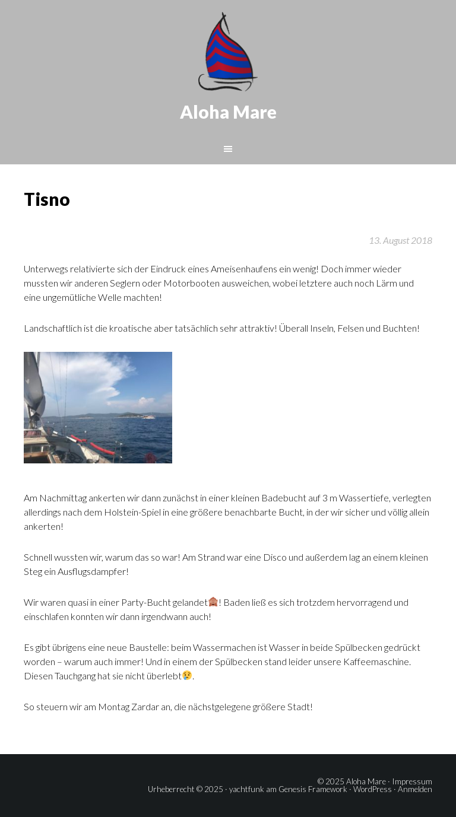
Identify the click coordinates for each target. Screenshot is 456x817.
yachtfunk (246, 789)
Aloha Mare (228, 111)
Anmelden (415, 789)
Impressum (412, 781)
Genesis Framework (312, 789)
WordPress (372, 789)
